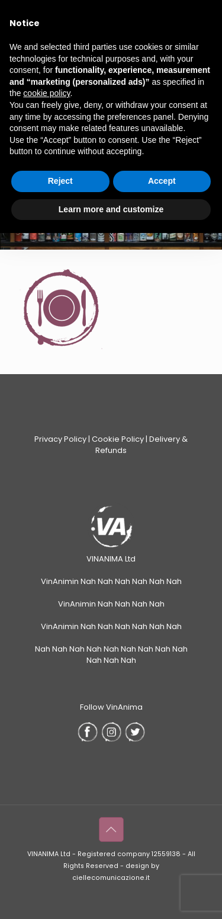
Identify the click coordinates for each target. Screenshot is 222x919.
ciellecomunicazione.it (111, 877)
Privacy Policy (60, 439)
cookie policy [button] (46, 93)
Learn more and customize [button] (111, 209)
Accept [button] (162, 181)
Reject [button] (60, 181)
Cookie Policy (118, 439)
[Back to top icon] (111, 829)
